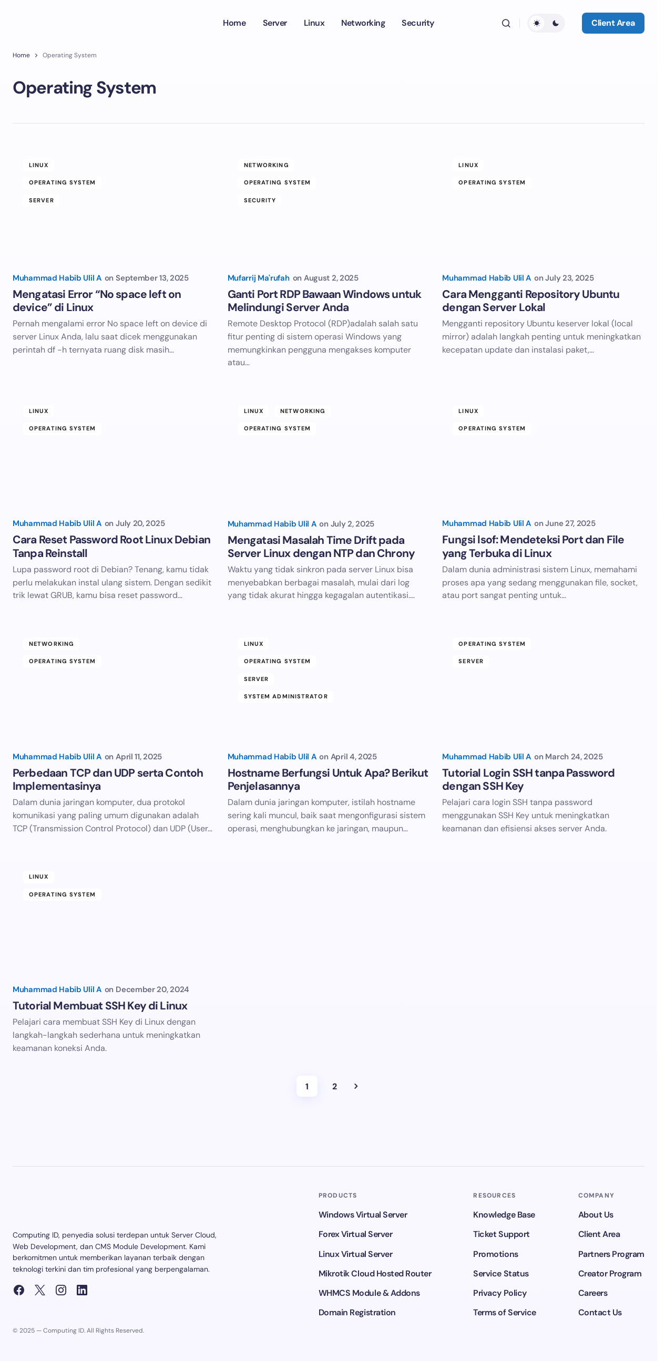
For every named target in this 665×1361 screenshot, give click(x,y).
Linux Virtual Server (355, 1254)
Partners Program (611, 1254)
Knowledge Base (504, 1214)
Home (21, 55)
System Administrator (286, 696)
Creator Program (610, 1273)
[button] (506, 23)
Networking (266, 165)
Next (356, 1086)
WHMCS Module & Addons (369, 1292)
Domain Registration (357, 1312)
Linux (39, 165)
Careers (593, 1292)
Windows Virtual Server (363, 1214)
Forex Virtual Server (355, 1234)
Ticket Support (501, 1234)
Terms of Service (504, 1312)
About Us (595, 1214)
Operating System (62, 182)
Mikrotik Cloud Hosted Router (375, 1273)
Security (260, 200)
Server (41, 200)
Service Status (500, 1273)
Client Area (613, 22)
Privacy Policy (499, 1292)
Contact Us (600, 1312)
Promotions (495, 1254)
